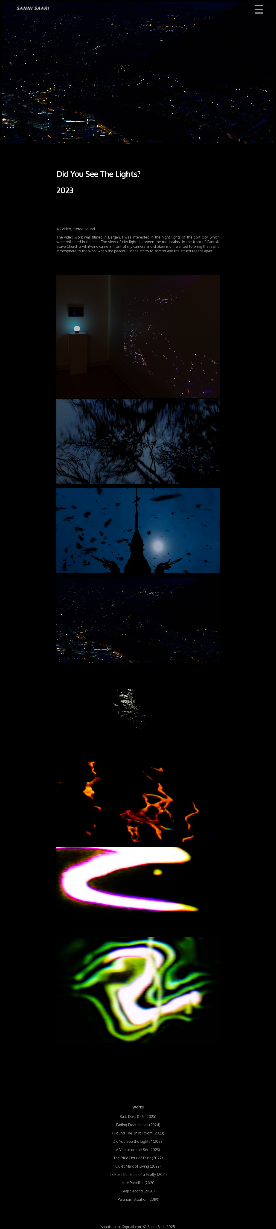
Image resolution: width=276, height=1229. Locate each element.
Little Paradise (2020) (138, 1182)
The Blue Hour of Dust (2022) (138, 1158)
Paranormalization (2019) (138, 1199)
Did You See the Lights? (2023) (138, 1141)
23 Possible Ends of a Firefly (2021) (138, 1174)
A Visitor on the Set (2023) (138, 1149)
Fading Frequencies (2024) (138, 1125)
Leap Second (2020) (138, 1191)
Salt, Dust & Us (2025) (138, 1116)
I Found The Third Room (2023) (138, 1133)
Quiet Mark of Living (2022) (138, 1166)
